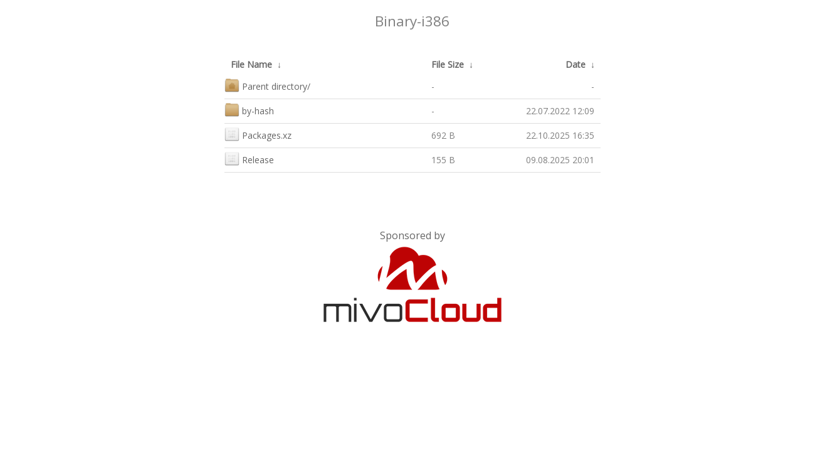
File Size (447, 64)
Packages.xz (258, 134)
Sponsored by (412, 235)
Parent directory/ (267, 85)
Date (575, 64)
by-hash (249, 109)
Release (249, 158)
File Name (251, 64)
